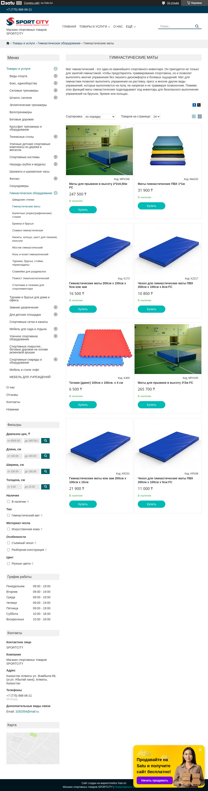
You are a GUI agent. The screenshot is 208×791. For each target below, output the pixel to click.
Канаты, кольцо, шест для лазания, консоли (35, 239)
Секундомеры (19, 186)
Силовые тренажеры (24, 90)
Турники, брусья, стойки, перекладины (28, 262)
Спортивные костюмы (25, 157)
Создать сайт (32, 2)
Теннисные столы (22, 136)
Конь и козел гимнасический (30, 254)
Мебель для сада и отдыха (28, 329)
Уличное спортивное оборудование (24, 338)
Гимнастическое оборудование (59, 43)
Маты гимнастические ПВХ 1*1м (161, 184)
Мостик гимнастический (27, 247)
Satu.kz (122, 783)
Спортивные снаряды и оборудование (26, 361)
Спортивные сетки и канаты (29, 322)
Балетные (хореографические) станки (32, 215)
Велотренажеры (21, 112)
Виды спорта (18, 76)
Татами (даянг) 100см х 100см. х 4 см (96, 382)
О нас (118, 26)
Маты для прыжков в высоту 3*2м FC (165, 382)
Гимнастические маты (26, 206)
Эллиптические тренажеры (28, 105)
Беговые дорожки (22, 119)
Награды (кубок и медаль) (28, 164)
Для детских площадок (25, 314)
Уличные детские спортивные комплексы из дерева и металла (30, 147)
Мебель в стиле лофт (24, 369)
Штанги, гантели (21, 97)
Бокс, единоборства (23, 83)
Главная (69, 26)
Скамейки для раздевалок (29, 271)
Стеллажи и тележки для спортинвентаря (28, 286)
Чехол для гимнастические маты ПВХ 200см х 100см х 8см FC (165, 285)
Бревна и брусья (23, 223)
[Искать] (197, 26)
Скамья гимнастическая (27, 230)
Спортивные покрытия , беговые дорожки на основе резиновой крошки (29, 349)
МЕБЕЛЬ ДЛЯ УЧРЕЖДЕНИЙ (30, 377)
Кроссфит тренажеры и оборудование (26, 128)
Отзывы (12, 394)
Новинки (12, 409)
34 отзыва (173, 2)
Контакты (13, 402)
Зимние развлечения (24, 307)
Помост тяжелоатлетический (30, 278)
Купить (83, 209)
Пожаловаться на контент (130, 786)
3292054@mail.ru (27, 711)
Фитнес (15, 178)
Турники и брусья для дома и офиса (30, 299)
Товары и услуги (93, 26)
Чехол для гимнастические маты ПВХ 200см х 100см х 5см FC (165, 480)
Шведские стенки (23, 199)
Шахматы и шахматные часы (29, 171)
